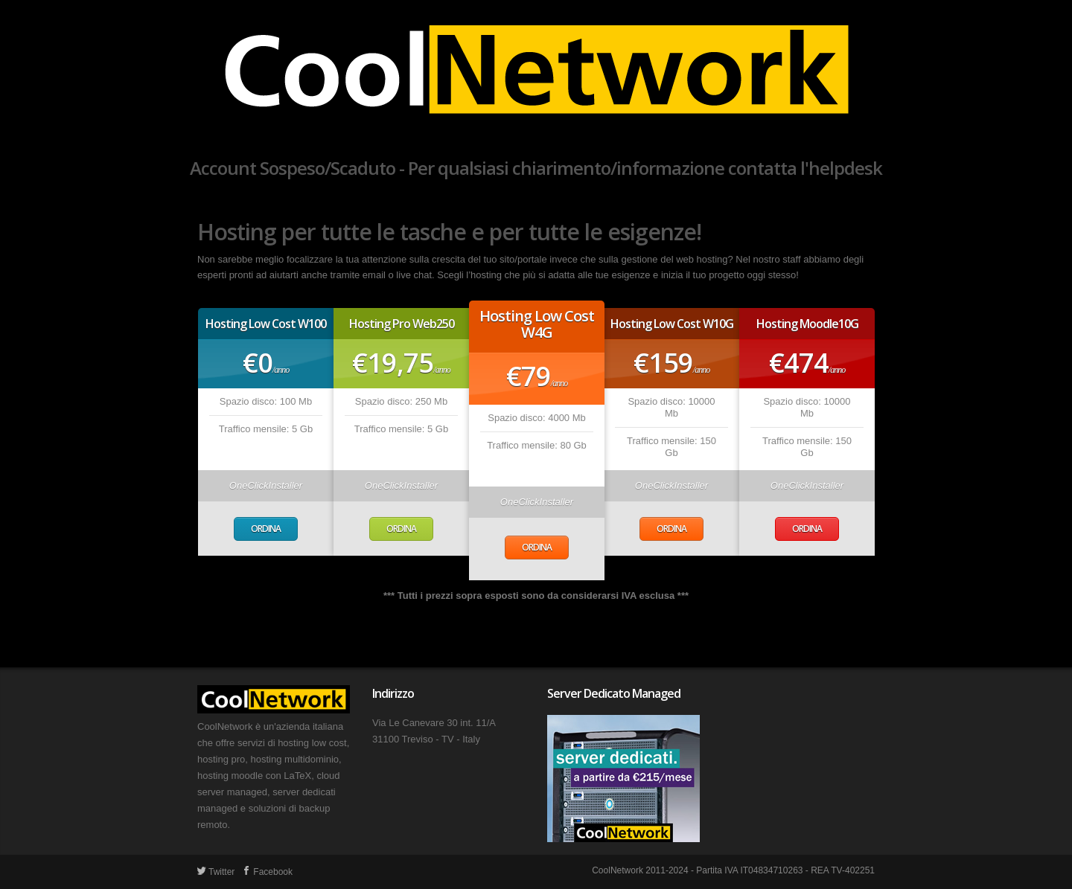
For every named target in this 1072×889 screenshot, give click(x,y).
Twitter (215, 872)
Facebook (267, 872)
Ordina (266, 528)
